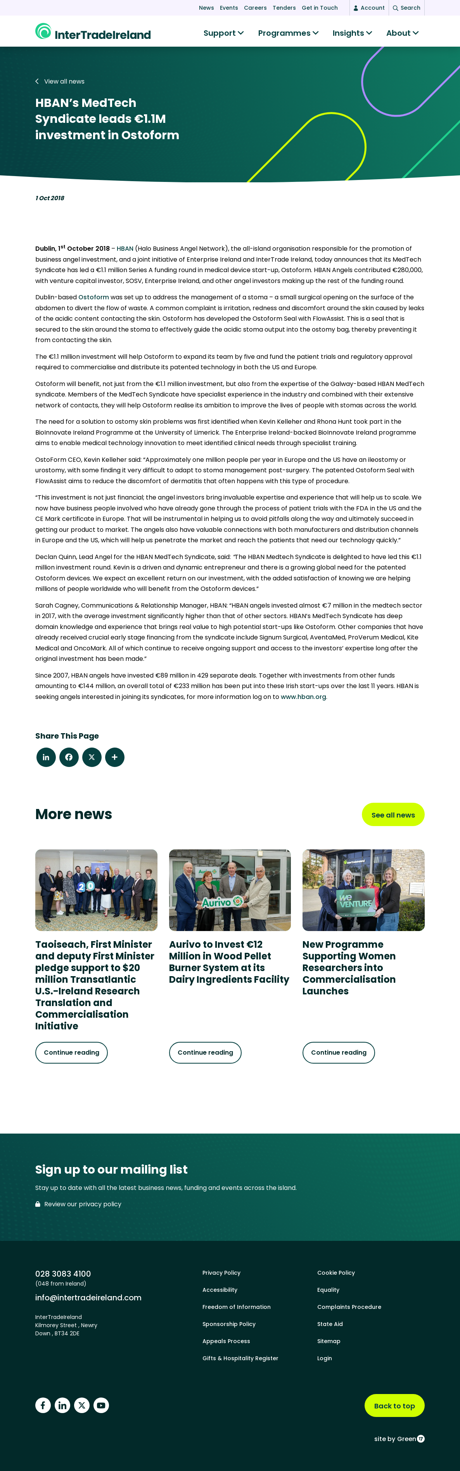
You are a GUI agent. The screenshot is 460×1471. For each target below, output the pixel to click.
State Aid (330, 1324)
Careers (255, 8)
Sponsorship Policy (229, 1324)
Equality (328, 1290)
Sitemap (329, 1341)
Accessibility (219, 1290)
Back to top (394, 1406)
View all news (60, 85)
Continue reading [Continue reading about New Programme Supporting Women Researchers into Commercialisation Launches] (339, 1056)
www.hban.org (303, 700)
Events (229, 8)
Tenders (284, 8)
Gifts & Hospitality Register (240, 1358)
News (206, 8)
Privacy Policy (221, 1273)
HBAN (125, 252)
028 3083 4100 (63, 1273)
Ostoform (93, 301)
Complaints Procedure (349, 1307)
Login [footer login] (324, 1358)
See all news (393, 819)
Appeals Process (226, 1341)
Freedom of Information (236, 1307)
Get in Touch (320, 8)
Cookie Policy (336, 1273)
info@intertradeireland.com (88, 1297)
